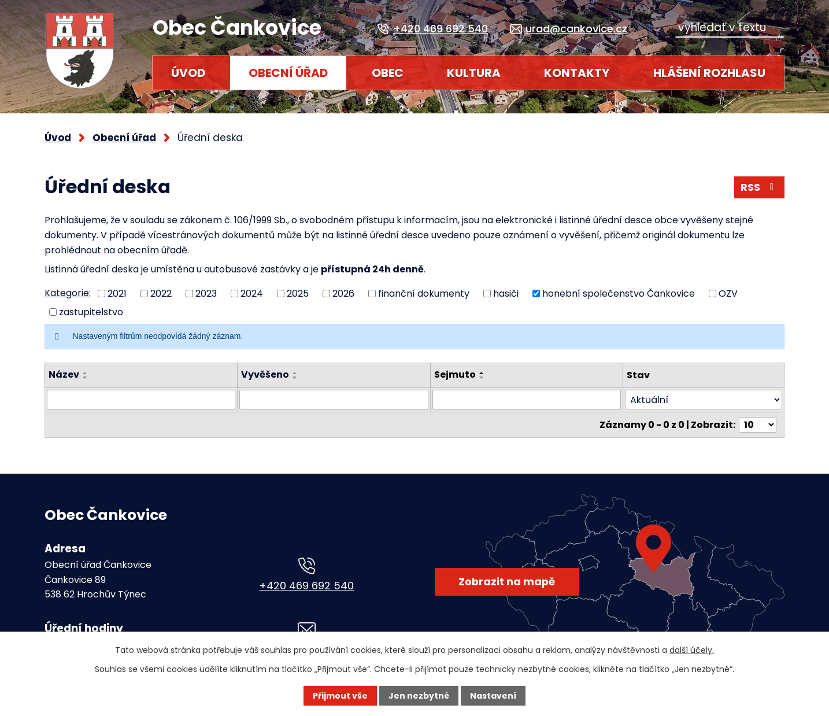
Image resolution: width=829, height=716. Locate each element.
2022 (161, 293)
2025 (298, 293)
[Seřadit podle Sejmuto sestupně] (482, 377)
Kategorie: (68, 293)
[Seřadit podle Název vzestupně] (85, 373)
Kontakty (576, 73)
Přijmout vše (340, 696)
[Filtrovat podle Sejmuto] (527, 399)
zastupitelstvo (91, 312)
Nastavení (493, 696)
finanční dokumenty (423, 293)
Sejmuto (455, 374)
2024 (251, 293)
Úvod (188, 73)
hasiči (506, 293)
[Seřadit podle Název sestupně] (85, 377)
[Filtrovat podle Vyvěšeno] (334, 399)
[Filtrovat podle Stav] (704, 400)
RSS (759, 187)
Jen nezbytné (418, 696)
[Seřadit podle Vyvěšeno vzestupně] (296, 373)
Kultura (474, 73)
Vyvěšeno (266, 374)
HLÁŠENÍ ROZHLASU (709, 73)
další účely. (691, 650)
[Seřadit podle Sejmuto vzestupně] (482, 373)
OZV (728, 293)
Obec (388, 73)
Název (64, 374)
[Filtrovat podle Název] (141, 399)
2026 (343, 293)
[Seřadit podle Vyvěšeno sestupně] (296, 377)
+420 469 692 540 (306, 585)
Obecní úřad (288, 73)
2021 (117, 293)
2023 (206, 293)
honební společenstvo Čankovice (618, 293)
